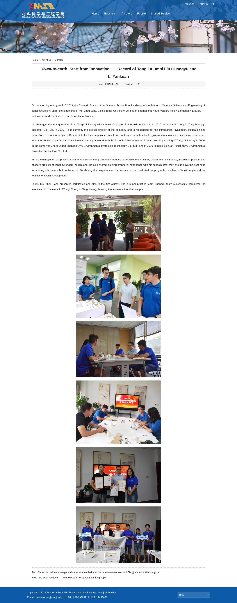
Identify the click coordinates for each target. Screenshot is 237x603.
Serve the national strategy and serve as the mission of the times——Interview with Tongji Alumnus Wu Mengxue (98, 572)
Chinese (189, 4)
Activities (46, 60)
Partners (127, 13)
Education (110, 13)
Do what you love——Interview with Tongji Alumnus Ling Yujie (72, 577)
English (204, 4)
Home (95, 13)
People (141, 13)
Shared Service (160, 13)
